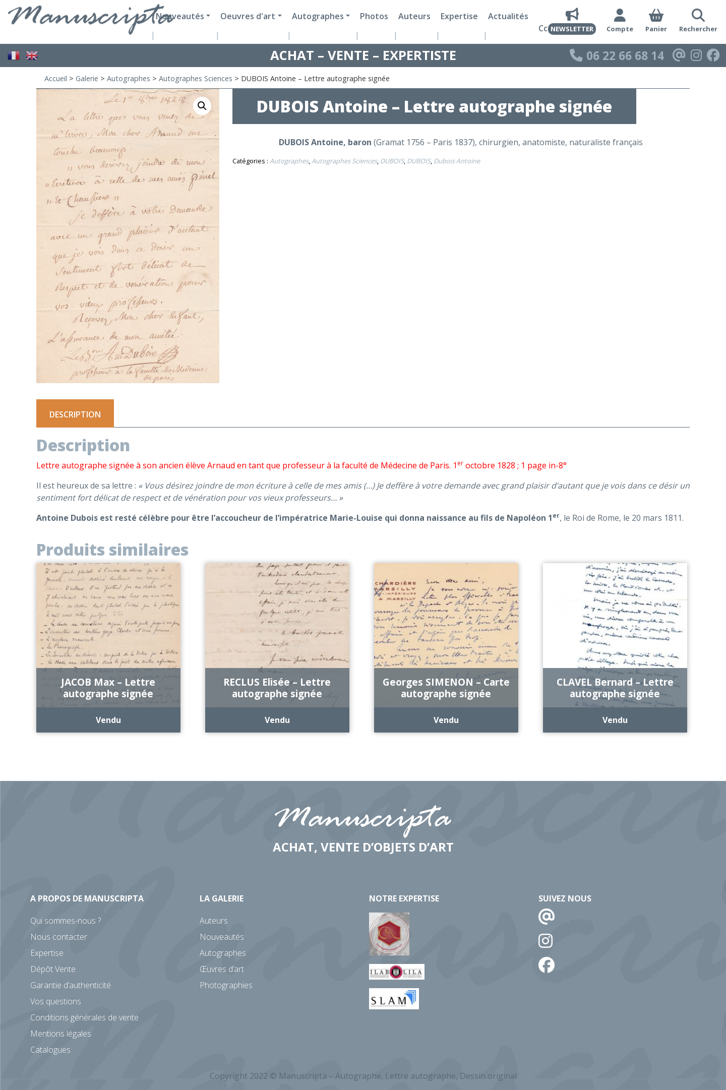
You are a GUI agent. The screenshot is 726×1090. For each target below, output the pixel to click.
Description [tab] (75, 414)
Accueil (55, 78)
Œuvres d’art (222, 969)
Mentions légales (60, 1033)
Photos (374, 16)
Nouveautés (222, 936)
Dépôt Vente (53, 969)
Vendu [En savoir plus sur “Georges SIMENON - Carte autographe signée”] (446, 719)
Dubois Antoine (457, 160)
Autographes (128, 78)
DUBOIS (392, 160)
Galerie (87, 78)
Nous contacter (58, 936)
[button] (202, 106)
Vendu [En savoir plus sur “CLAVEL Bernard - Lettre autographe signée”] (615, 719)
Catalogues (50, 1049)
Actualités (508, 16)
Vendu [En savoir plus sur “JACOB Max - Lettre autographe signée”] (108, 719)
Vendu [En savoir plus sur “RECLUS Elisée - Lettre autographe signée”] (277, 719)
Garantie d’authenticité (70, 985)
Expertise (459, 16)
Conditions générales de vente (84, 1017)
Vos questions (55, 1001)
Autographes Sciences (195, 78)
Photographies (226, 985)
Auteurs (414, 16)
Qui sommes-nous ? (65, 920)
